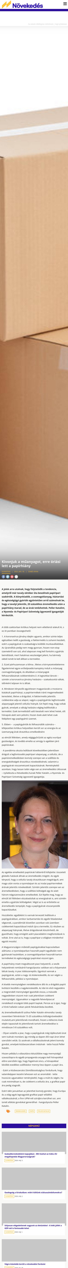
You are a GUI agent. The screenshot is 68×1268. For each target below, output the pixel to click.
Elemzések (6, 572)
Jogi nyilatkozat (61, 24)
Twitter (7, 577)
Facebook (3, 577)
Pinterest (12, 577)
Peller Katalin (43, 1112)
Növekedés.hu (23, 4)
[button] (65, 4)
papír (32, 1112)
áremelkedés (21, 1112)
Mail (16, 577)
